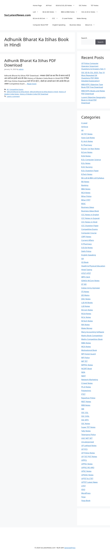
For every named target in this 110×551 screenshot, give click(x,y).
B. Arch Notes (87, 141)
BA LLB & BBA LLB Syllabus (92, 178)
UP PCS (84, 449)
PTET (83, 394)
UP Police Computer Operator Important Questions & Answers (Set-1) (93, 66)
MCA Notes (86, 346)
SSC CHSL (85, 416)
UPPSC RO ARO (87, 467)
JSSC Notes (86, 299)
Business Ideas (75, 25)
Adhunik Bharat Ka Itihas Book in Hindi (44, 92)
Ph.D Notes (86, 387)
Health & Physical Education (93, 266)
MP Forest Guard (88, 354)
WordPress (86, 493)
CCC (56, 18)
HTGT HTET (86, 273)
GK (82, 258)
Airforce (84, 126)
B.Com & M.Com (41, 18)
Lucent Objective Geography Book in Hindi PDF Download (93, 100)
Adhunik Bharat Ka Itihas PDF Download (30, 63)
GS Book (85, 262)
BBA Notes (85, 189)
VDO (83, 489)
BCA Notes (85, 192)
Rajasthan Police (88, 398)
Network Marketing (89, 379)
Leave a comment (13, 96)
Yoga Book (85, 500)
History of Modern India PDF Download (34, 94)
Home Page (37, 5)
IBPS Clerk (85, 277)
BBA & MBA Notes (70, 12)
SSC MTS (85, 420)
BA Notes (85, 181)
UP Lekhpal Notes (88, 445)
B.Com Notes (86, 152)
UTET (83, 486)
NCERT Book (86, 368)
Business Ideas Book (90, 211)
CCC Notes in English (90, 214)
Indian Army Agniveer (90, 288)
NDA (83, 372)
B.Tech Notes (86, 174)
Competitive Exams (16, 89)
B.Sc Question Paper (90, 170)
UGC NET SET (86, 438)
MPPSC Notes (87, 365)
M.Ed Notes (86, 313)
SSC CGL (84, 412)
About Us (91, 25)
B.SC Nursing (86, 167)
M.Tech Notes (87, 321)
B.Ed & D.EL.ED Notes (66, 5)
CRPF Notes (86, 236)
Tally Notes (86, 431)
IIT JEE (84, 284)
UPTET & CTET (87, 478)
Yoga (83, 497)
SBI (82, 409)
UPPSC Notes (87, 464)
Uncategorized (87, 442)
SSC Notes (82, 5)
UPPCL (84, 460)
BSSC (83, 203)
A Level (84, 123)
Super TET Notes (88, 427)
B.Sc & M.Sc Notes (91, 12)
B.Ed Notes (86, 156)
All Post (49, 5)
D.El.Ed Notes (87, 247)
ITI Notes (85, 291)
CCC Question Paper (90, 225)
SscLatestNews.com (17, 15)
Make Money (81, 18)
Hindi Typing (86, 269)
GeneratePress (69, 548)
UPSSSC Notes (87, 475)
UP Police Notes (88, 453)
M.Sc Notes (86, 317)
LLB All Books (87, 302)
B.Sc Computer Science (91, 159)
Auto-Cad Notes (88, 137)
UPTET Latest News (89, 482)
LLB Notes (85, 306)
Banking (84, 185)
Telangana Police (88, 434)
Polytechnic (86, 390)
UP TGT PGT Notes (89, 456)
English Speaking (59, 25)
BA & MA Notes (51, 12)
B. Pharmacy (86, 145)
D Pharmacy (86, 244)
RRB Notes (85, 405)
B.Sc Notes (85, 163)
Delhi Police (86, 251)
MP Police (85, 357)
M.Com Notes (87, 310)
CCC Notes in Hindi (89, 222)
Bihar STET (85, 200)
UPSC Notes (86, 471)
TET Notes (94, 5)
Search (84, 38)
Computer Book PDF (40, 25)
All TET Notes (86, 134)
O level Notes (87, 383)
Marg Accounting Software (92, 332)
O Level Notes (67, 18)
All (8, 89)
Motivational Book (89, 350)
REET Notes (86, 401)
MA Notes (85, 324)
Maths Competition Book (92, 339)
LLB (36, 12)
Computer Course (88, 233)
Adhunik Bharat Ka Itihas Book (18, 92)
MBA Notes (86, 343)
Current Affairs (87, 240)
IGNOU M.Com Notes (90, 280)
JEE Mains (85, 295)
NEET (83, 376)
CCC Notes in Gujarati (90, 218)
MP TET (84, 361)
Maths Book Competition (92, 335)
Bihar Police (86, 196)
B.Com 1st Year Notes (90, 148)
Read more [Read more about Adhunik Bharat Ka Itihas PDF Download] (31, 83)
